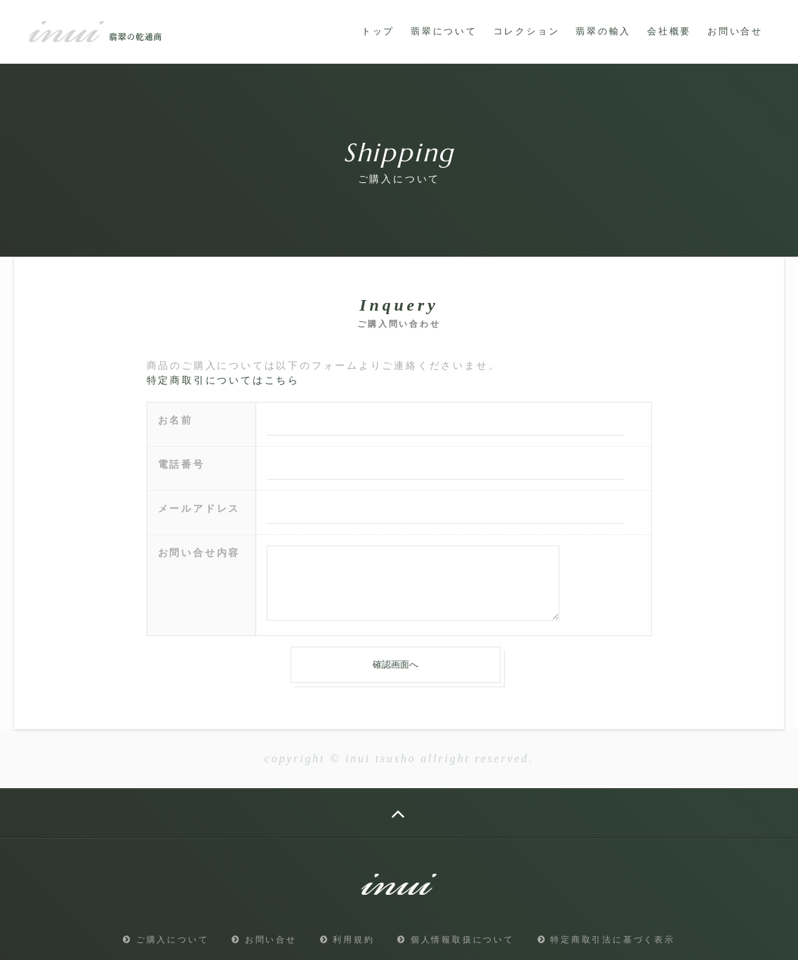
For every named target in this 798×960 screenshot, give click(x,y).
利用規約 (347, 940)
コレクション (526, 31)
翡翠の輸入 (603, 31)
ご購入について (165, 940)
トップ (377, 31)
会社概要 (669, 31)
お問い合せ (735, 31)
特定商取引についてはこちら (223, 380)
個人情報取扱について (455, 940)
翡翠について (444, 31)
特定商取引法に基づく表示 (606, 940)
